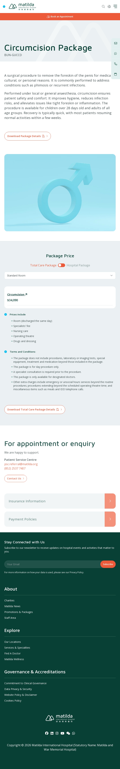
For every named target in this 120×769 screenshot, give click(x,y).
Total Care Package (43, 265)
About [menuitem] (10, 589)
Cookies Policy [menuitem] (12, 700)
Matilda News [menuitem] (12, 606)
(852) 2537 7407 (14, 480)
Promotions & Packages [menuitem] (18, 612)
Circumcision (17, 294)
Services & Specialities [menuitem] (17, 647)
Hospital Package (78, 265)
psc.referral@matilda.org (21, 475)
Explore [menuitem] (12, 630)
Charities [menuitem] (9, 600)
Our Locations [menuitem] (12, 642)
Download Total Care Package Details (33, 409)
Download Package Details (26, 136)
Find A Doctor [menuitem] (12, 653)
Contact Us (14, 489)
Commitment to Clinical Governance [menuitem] (25, 683)
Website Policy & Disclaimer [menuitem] (20, 694)
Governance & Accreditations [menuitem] (35, 672)
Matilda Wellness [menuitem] (14, 659)
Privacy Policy (76, 572)
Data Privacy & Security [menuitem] (18, 689)
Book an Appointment (60, 16)
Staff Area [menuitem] (10, 617)
